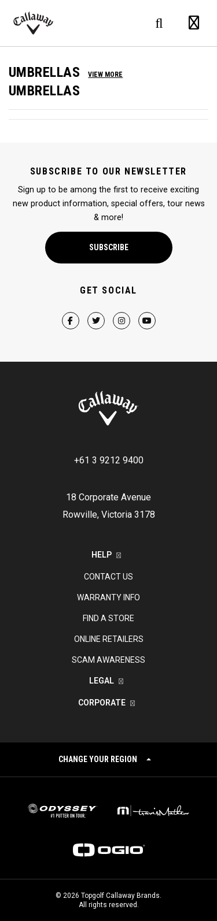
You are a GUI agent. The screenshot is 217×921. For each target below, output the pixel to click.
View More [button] (105, 74)
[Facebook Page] (70, 311)
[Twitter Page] (96, 311)
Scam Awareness (108, 659)
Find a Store (108, 618)
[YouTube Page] (147, 311)
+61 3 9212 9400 (109, 460)
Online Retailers (109, 639)
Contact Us (108, 576)
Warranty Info (108, 597)
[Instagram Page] (121, 311)
